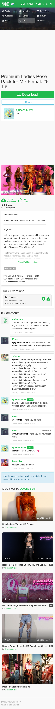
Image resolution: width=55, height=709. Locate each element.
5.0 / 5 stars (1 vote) (8, 208)
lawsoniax (17, 461)
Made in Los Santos (10, 705)
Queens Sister (24, 110)
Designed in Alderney (11, 702)
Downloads (11, 202)
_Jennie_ (16, 356)
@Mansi (16, 359)
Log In (27, 476)
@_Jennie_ (17, 420)
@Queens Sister (20, 342)
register (37, 476)
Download (27, 94)
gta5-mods (17, 319)
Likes (26, 202)
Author (30, 400)
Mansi (15, 339)
